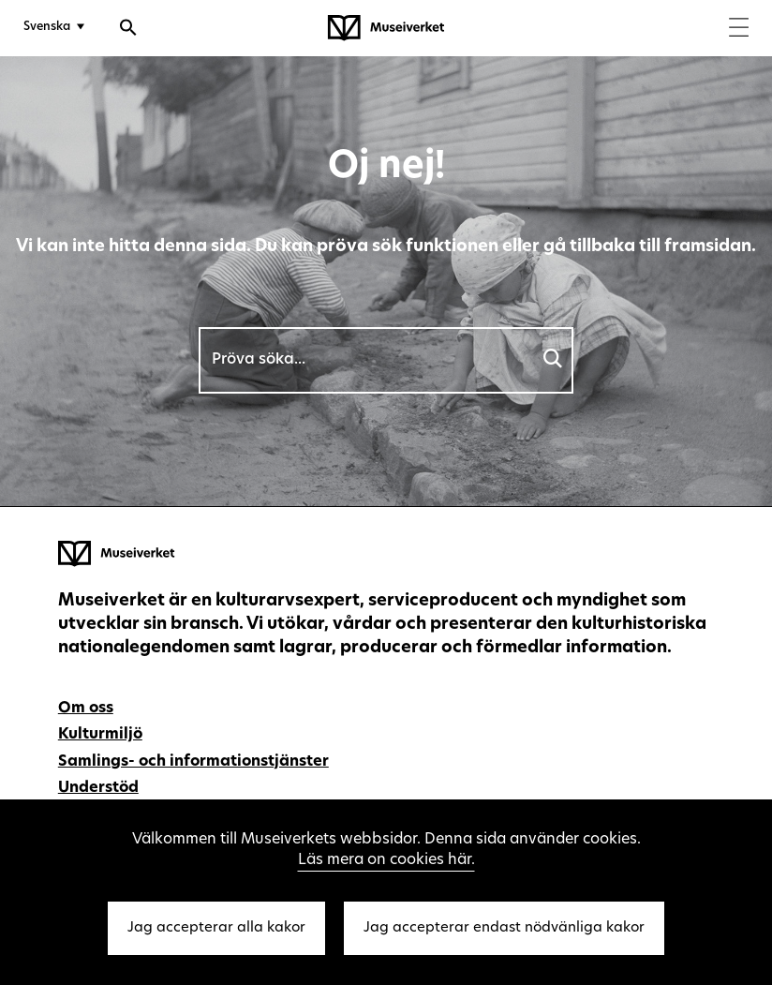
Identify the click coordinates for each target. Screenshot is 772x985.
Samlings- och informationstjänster (193, 761)
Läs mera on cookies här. (386, 860)
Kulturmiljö (100, 734)
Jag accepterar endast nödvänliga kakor (504, 928)
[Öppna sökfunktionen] (128, 30)
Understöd (98, 788)
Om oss (85, 708)
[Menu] (739, 29)
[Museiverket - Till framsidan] (386, 28)
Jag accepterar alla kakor (216, 928)
